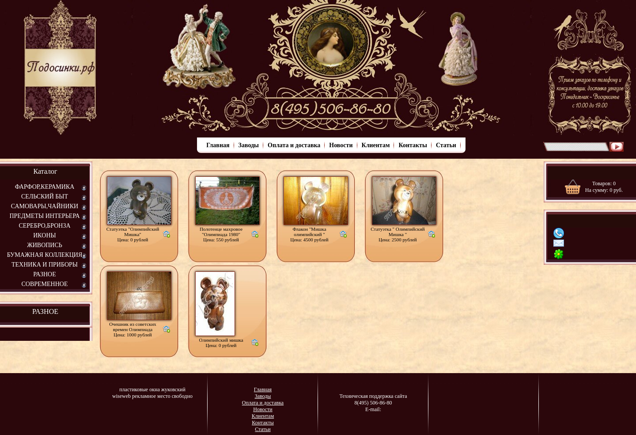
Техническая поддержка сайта (373, 396)
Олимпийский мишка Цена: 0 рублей (221, 342)
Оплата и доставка (294, 145)
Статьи (446, 145)
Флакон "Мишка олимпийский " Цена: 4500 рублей (309, 234)
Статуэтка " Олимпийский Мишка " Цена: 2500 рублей (397, 234)
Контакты (412, 145)
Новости (340, 145)
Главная (217, 145)
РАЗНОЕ (45, 311)
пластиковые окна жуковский (152, 389)
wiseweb (121, 396)
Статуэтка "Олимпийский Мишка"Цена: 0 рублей (132, 234)
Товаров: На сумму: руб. (604, 186)
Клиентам (376, 145)
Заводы (248, 145)
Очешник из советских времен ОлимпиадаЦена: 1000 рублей (132, 329)
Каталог (45, 171)
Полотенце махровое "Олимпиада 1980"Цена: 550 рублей (221, 234)
